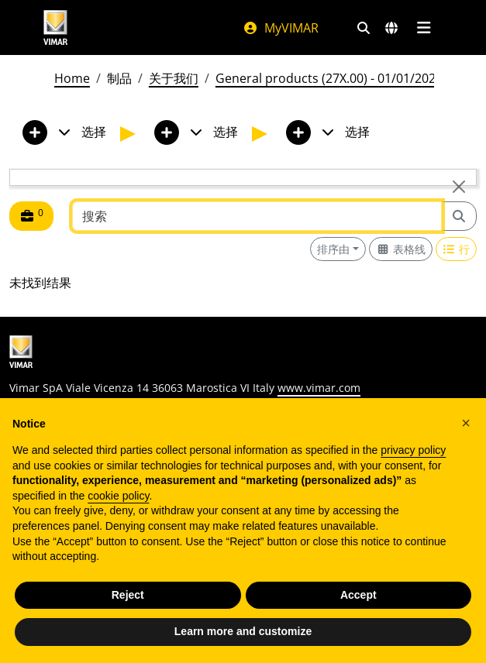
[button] (465, 423)
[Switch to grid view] (401, 249)
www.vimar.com (318, 387)
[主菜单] (424, 28)
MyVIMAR (281, 27)
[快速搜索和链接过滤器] (363, 28)
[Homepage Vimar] (127, 27)
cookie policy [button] (118, 496)
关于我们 (173, 78)
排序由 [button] (333, 249)
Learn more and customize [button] (243, 631)
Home (72, 78)
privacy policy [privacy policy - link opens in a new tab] (413, 450)
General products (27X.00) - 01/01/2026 (329, 78)
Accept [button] (358, 595)
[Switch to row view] (456, 249)
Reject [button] (128, 595)
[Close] (459, 186)
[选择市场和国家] (391, 28)
